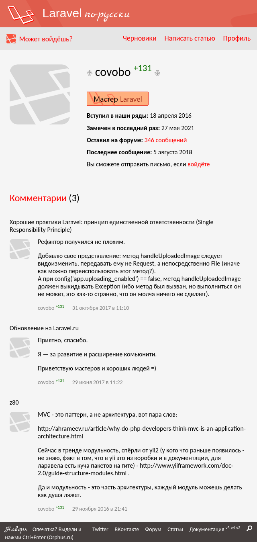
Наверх (16, 529)
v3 (238, 527)
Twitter (100, 529)
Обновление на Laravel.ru (44, 328)
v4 (233, 527)
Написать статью (189, 38)
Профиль (237, 38)
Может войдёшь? (45, 39)
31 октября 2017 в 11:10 (100, 308)
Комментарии (38, 198)
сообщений (166, 140)
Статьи (175, 529)
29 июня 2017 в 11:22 (97, 382)
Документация (207, 529)
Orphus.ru (60, 537)
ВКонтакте (126, 529)
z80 (14, 402)
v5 (228, 527)
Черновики (140, 38)
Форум (153, 529)
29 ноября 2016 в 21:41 (99, 508)
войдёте (199, 164)
